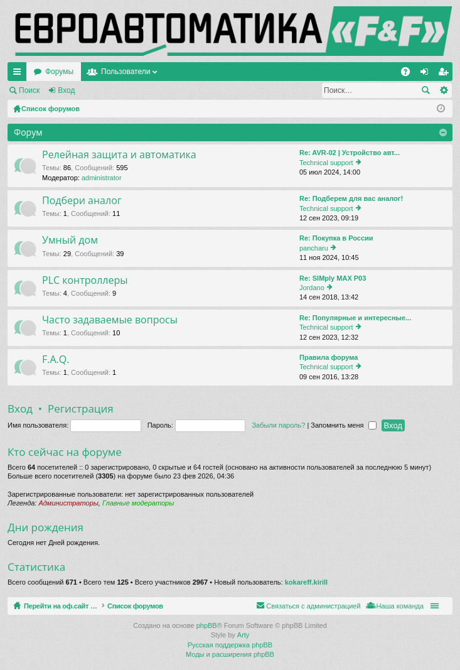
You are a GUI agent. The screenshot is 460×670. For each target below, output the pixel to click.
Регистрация (115, 90)
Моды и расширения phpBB (230, 654)
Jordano (311, 287)
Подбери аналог (82, 201)
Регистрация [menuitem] (445, 74)
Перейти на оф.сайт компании (87, 71)
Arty (243, 635)
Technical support (326, 162)
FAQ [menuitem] (409, 74)
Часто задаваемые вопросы (110, 320)
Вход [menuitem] (427, 74)
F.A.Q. (55, 360)
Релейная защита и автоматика (119, 155)
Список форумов (165, 606)
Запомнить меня (343, 425)
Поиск (29, 90)
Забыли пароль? (278, 425)
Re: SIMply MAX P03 (332, 278)
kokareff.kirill (306, 582)
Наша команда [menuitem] (400, 606)
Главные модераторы (138, 503)
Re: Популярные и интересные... (355, 317)
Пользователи (246, 71)
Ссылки (19, 74)
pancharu (313, 248)
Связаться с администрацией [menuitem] (313, 606)
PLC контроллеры (85, 280)
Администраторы (68, 503)
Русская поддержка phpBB (230, 645)
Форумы (180, 71)
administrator (102, 177)
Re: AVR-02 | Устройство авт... (349, 152)
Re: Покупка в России (336, 238)
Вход (66, 90)
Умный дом (70, 240)
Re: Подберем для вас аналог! (351, 198)
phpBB (206, 625)
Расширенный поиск (443, 90)
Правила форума (328, 357)
